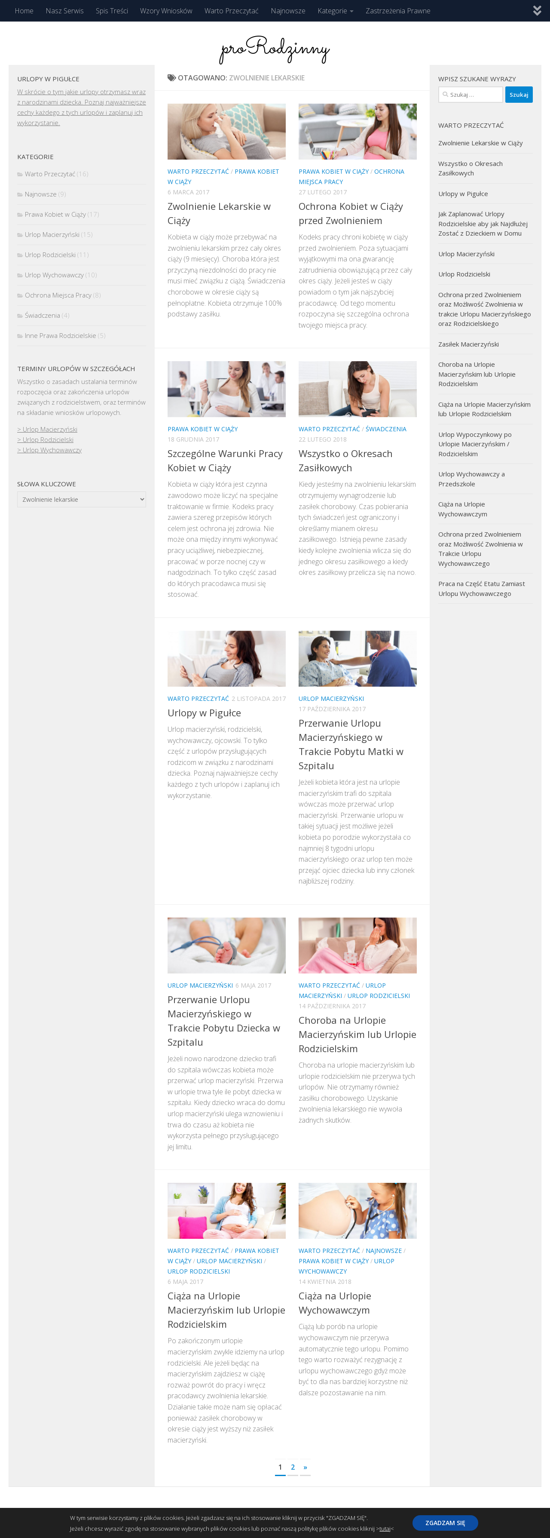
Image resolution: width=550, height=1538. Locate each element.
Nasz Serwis (65, 10)
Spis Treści (112, 10)
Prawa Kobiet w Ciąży (334, 171)
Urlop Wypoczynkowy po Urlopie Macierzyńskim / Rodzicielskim (475, 444)
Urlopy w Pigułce (204, 712)
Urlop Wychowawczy (54, 274)
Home (24, 10)
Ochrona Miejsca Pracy (58, 295)
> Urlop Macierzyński (47, 429)
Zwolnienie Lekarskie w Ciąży (480, 142)
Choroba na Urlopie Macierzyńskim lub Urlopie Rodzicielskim (357, 1034)
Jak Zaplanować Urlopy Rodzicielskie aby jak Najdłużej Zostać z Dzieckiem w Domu (483, 223)
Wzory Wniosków (166, 10)
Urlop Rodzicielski (379, 996)
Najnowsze (288, 10)
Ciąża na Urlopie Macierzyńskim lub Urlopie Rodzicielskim (226, 1309)
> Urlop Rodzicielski (45, 439)
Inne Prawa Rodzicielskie (60, 335)
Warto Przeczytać (232, 10)
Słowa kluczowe (46, 483)
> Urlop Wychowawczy (49, 449)
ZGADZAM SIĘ (445, 1523)
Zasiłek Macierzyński (468, 344)
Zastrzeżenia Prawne (398, 10)
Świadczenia (386, 429)
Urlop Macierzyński (331, 698)
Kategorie (332, 10)
